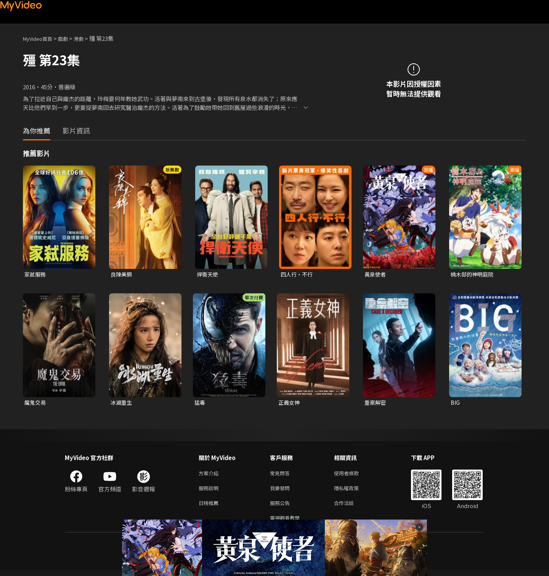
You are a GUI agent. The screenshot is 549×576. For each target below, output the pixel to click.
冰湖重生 (122, 403)
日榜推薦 (210, 507)
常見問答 (281, 475)
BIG (455, 403)
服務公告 (281, 507)
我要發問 (281, 491)
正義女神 (289, 403)
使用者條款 (353, 475)
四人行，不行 (298, 274)
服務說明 (210, 491)
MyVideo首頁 (40, 38)
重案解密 (375, 403)
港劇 (86, 38)
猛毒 (200, 403)
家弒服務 (35, 274)
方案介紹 (210, 475)
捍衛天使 (208, 274)
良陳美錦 (122, 274)
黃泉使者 (375, 274)
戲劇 (69, 38)
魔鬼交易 (35, 403)
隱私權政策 (353, 491)
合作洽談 (350, 507)
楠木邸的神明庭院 (473, 274)
